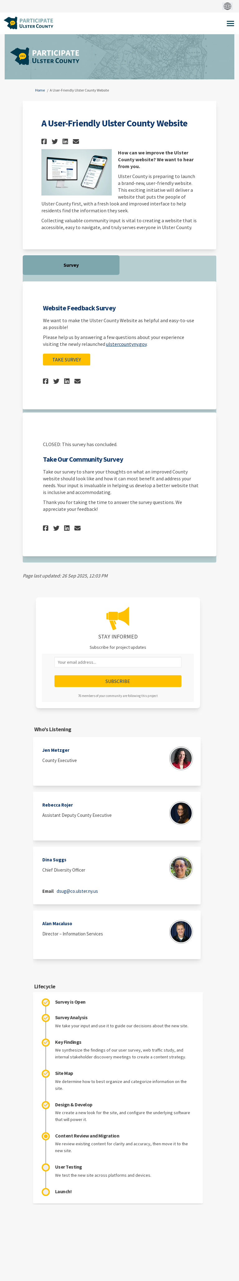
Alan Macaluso (57, 923)
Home (40, 90)
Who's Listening (52, 729)
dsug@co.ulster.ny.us (77, 891)
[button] (45, 141)
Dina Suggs (54, 860)
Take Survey (66, 359)
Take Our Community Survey (83, 459)
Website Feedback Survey (79, 308)
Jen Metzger (55, 750)
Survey (71, 265)
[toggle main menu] (230, 23)
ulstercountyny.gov (126, 344)
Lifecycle (44, 986)
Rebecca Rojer (57, 805)
